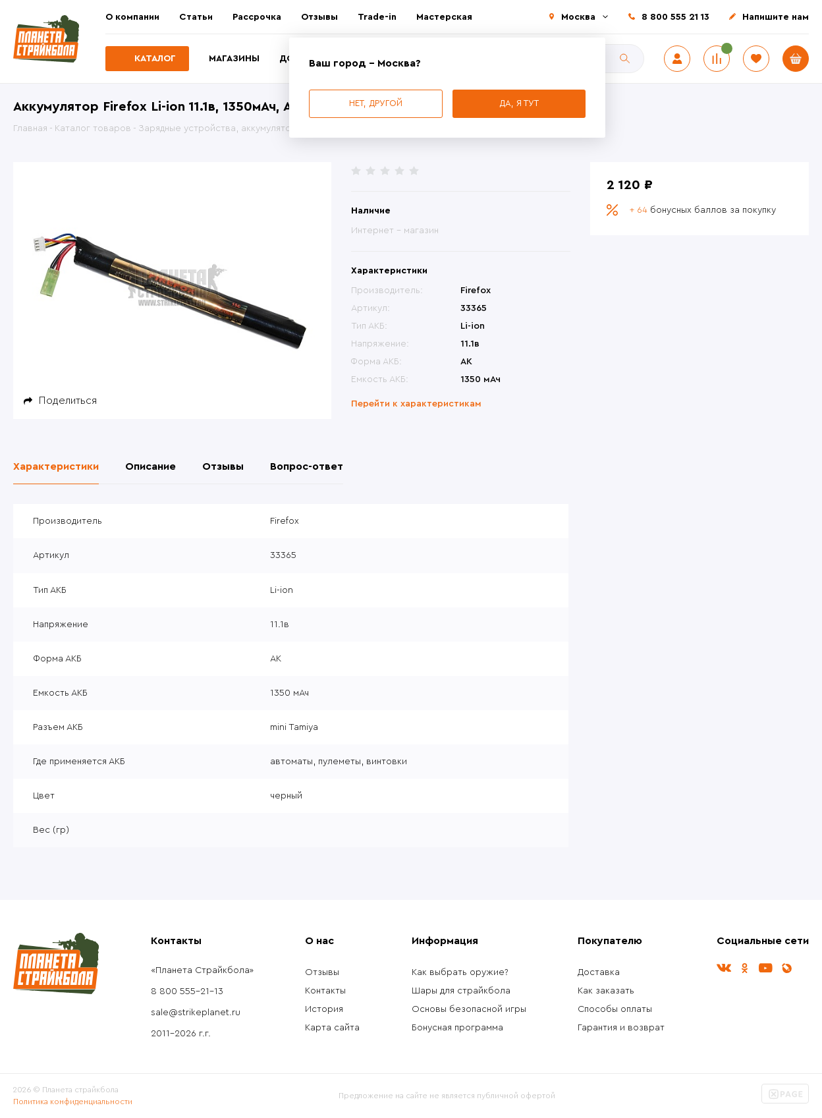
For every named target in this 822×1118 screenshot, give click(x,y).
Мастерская (444, 17)
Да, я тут (519, 103)
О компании (132, 17)
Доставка (599, 972)
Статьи (196, 17)
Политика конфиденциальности (72, 1101)
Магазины (234, 58)
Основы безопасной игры (469, 1009)
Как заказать (606, 990)
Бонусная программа (457, 1027)
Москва (578, 17)
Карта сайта (332, 1027)
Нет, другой (375, 103)
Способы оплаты (615, 1009)
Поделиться (68, 400)
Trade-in (377, 17)
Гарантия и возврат (621, 1027)
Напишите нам (775, 17)
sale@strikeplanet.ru (195, 1012)
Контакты (325, 990)
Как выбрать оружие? (460, 972)
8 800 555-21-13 (187, 991)
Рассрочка (257, 17)
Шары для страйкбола (461, 990)
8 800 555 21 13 (675, 17)
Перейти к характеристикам (416, 403)
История (324, 1009)
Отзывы (319, 17)
